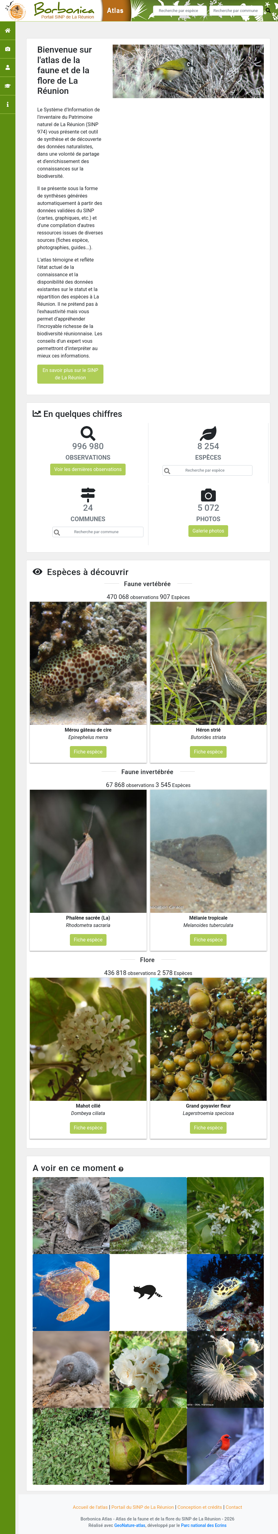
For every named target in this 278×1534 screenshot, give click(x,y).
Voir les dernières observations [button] (88, 469)
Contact (237, 1507)
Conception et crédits (201, 1507)
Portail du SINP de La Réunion (142, 1507)
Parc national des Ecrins (204, 1525)
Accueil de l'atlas (87, 1507)
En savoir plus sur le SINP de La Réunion (70, 374)
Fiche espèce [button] (88, 752)
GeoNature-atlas (128, 1525)
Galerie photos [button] (208, 531)
